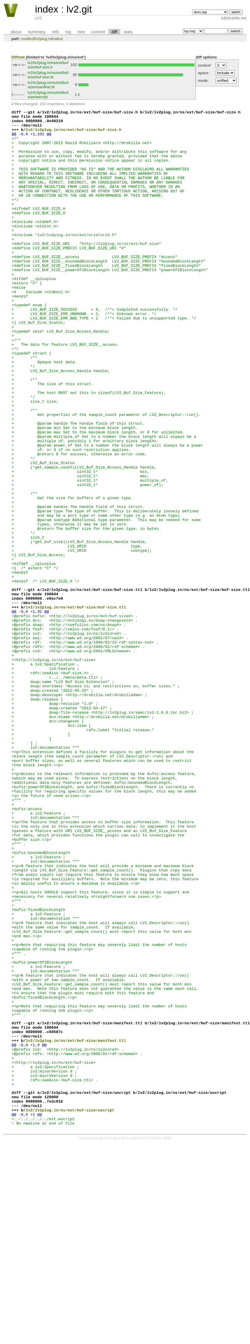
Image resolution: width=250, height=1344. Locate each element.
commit (98, 32)
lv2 (31, 39)
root (24, 39)
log (68, 32)
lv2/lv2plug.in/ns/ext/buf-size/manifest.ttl (49, 84)
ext (60, 39)
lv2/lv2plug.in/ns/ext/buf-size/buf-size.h (49, 64)
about (16, 32)
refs (55, 32)
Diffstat (18, 57)
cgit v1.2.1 (105, 1338)
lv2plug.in (43, 39)
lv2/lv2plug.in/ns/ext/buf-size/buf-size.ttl (49, 74)
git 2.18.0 (120, 1338)
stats (128, 32)
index (46, 9)
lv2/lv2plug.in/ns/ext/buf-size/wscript (70, 1308)
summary (36, 32)
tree (81, 32)
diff (114, 32)
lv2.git (79, 9)
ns (54, 39)
